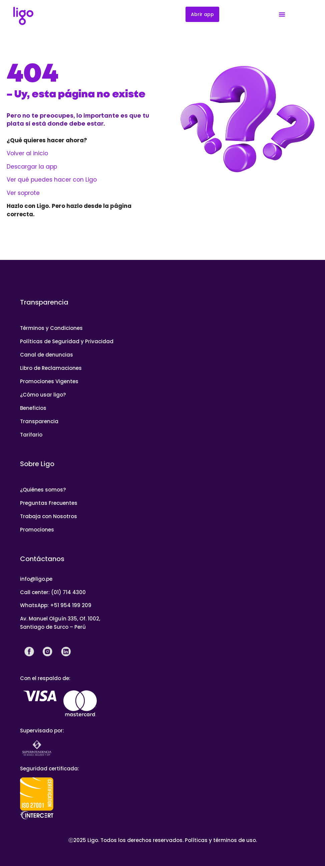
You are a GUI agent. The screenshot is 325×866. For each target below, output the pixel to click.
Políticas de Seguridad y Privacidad (66, 341)
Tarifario (31, 434)
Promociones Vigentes (49, 381)
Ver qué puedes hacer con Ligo (52, 180)
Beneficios (33, 408)
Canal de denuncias (46, 354)
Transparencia (39, 421)
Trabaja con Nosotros (48, 516)
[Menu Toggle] (282, 14)
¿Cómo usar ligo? (43, 394)
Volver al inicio (27, 153)
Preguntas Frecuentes (48, 502)
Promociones (37, 529)
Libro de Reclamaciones (51, 368)
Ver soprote (23, 193)
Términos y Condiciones (51, 328)
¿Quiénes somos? (43, 489)
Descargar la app (32, 167)
